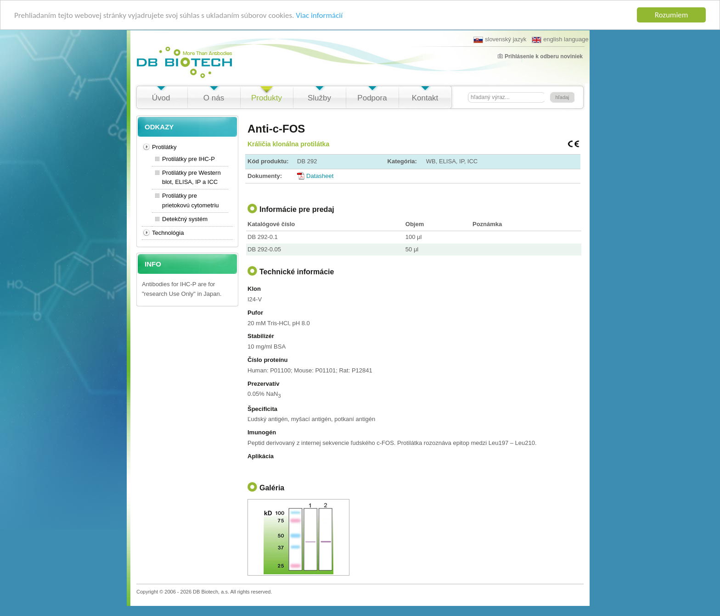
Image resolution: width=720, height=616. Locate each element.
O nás (213, 98)
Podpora (372, 98)
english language (560, 39)
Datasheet (319, 175)
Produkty (266, 98)
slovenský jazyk (499, 39)
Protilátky (164, 147)
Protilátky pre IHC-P (188, 158)
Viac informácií (319, 15)
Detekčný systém (185, 219)
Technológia (168, 232)
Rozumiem (671, 15)
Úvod (161, 98)
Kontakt (425, 98)
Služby (319, 98)
